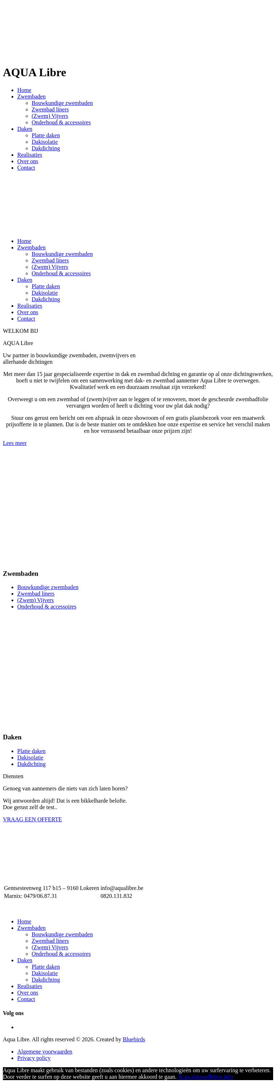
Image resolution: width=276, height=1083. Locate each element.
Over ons (27, 161)
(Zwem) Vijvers (50, 116)
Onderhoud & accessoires (61, 122)
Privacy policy (34, 1058)
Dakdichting (46, 148)
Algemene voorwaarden (44, 1051)
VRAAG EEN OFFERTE (32, 819)
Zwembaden (31, 96)
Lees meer (15, 443)
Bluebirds (134, 1039)
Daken (24, 129)
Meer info (221, 1077)
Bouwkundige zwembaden (62, 103)
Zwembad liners (50, 109)
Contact (26, 168)
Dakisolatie (45, 142)
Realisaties (29, 155)
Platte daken (46, 135)
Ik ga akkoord (194, 1077)
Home (24, 90)
